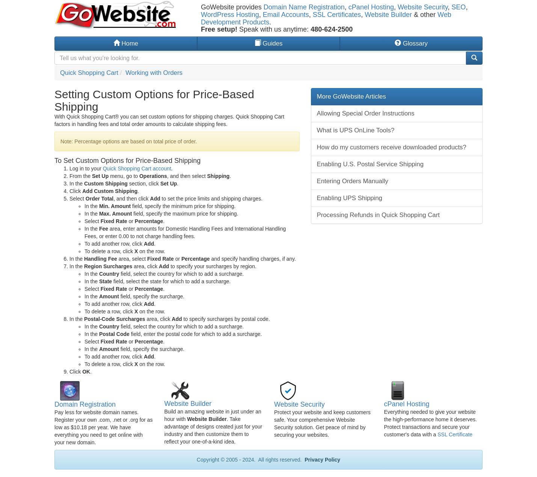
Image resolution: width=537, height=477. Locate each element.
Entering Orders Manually (352, 181)
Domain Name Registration (304, 7)
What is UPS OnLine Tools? (356, 130)
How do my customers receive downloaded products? (391, 147)
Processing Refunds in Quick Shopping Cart (378, 215)
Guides (269, 43)
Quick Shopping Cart (89, 72)
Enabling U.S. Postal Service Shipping (370, 164)
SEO (458, 7)
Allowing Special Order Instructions (366, 113)
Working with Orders (154, 72)
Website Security (423, 7)
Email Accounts (286, 14)
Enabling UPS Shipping (349, 198)
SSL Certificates (337, 14)
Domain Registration (85, 404)
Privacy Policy (321, 460)
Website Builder (388, 14)
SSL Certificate (454, 434)
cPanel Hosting (371, 7)
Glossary (411, 43)
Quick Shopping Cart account (137, 169)
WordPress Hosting (230, 14)
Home (125, 43)
